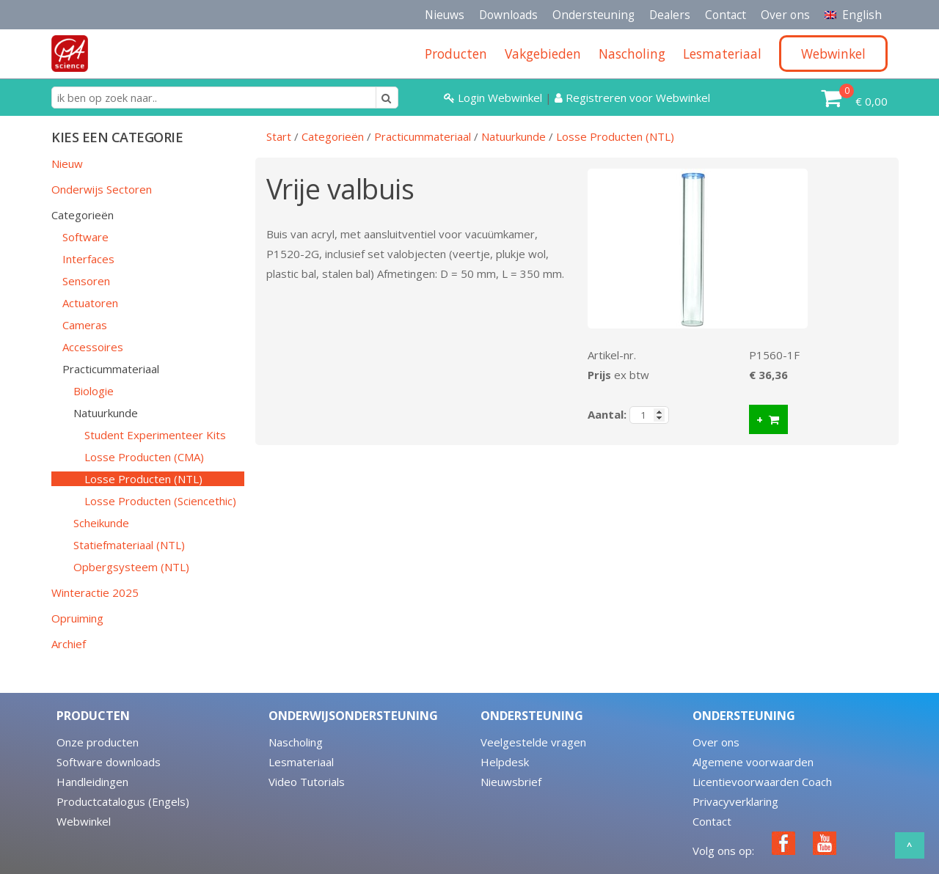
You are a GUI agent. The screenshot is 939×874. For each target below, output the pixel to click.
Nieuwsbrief (511, 781)
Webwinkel (83, 821)
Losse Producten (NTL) (143, 478)
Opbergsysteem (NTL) (131, 566)
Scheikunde (101, 522)
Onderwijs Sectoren (101, 189)
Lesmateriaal (301, 761)
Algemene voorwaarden (753, 761)
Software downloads (108, 761)
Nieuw (67, 163)
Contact (725, 15)
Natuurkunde (105, 412)
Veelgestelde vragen (533, 742)
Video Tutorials (306, 781)
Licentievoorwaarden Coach (762, 781)
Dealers (669, 15)
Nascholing (295, 742)
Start (278, 136)
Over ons (785, 15)
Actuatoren (90, 302)
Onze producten (97, 742)
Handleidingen (92, 781)
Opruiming (77, 618)
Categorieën (82, 215)
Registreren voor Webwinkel (632, 97)
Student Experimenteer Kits (155, 434)
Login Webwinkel (494, 97)
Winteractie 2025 (95, 592)
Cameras (84, 324)
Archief (68, 643)
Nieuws (444, 15)
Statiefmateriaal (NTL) (129, 544)
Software (85, 236)
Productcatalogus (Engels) (122, 801)
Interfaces (88, 258)
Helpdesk (505, 761)
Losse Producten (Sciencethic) (160, 500)
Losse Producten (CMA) (144, 456)
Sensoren (86, 280)
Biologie (93, 390)
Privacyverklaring (735, 801)
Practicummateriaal (110, 368)
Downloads (508, 15)
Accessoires (92, 346)
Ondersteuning (593, 15)
